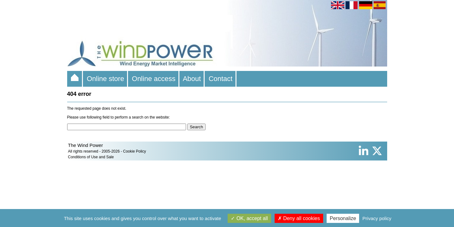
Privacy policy (377, 218)
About (192, 79)
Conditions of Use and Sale (91, 157)
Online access (153, 79)
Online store (105, 79)
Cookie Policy (134, 151)
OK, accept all (249, 218)
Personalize (343, 218)
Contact (220, 79)
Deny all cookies (299, 218)
